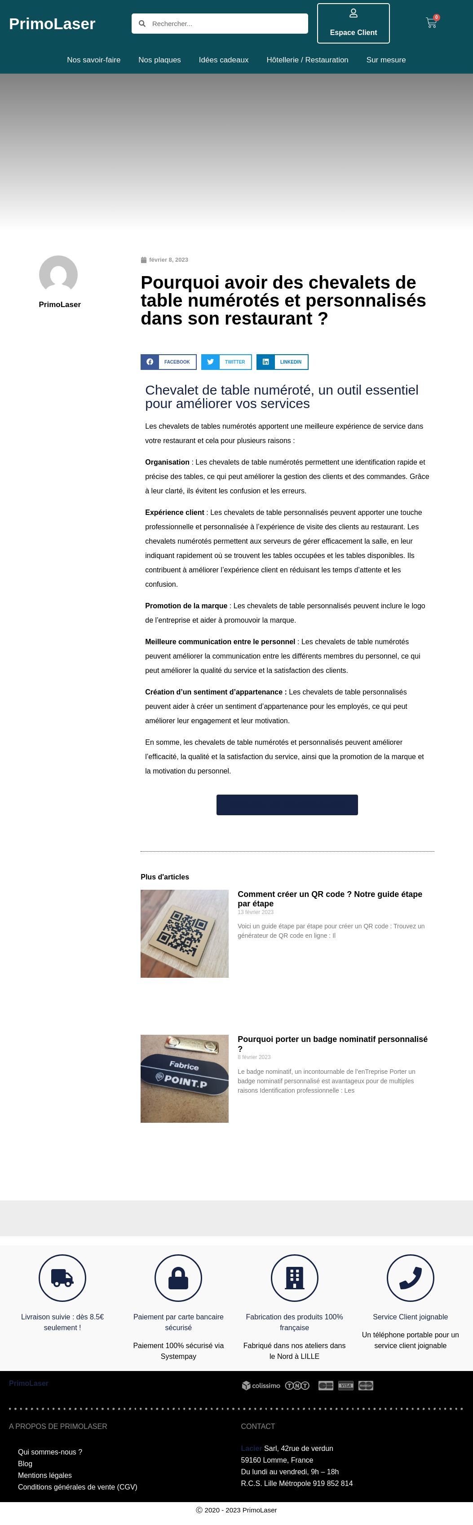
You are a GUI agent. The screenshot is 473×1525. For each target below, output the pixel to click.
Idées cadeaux (224, 60)
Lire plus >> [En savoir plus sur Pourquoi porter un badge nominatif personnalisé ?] (253, 1106)
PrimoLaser (52, 23)
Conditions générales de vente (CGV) (77, 1487)
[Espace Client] (353, 13)
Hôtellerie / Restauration (307, 60)
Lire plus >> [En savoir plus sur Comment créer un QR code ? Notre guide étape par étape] (253, 951)
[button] (169, 362)
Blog (25, 1464)
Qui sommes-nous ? (50, 1452)
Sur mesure (386, 60)
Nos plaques (159, 60)
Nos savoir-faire (93, 60)
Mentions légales (45, 1475)
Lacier (251, 1448)
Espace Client (353, 32)
